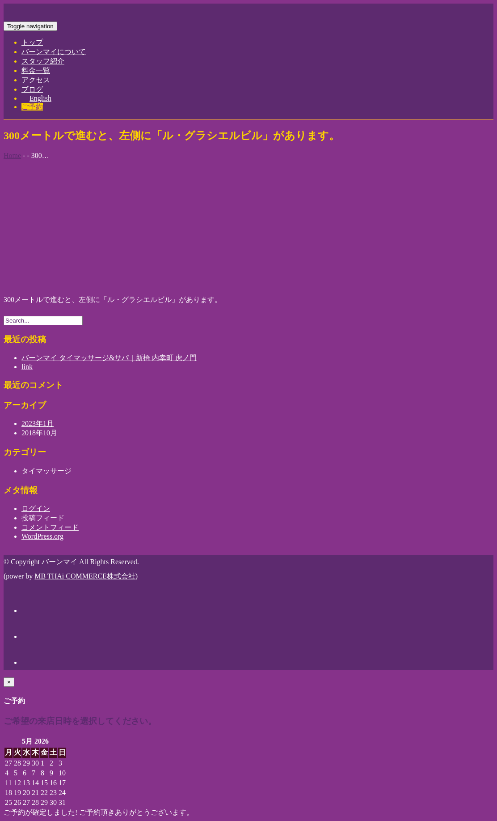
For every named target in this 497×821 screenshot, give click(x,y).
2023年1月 (37, 423)
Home (12, 155)
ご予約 (32, 107)
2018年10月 (39, 433)
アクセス (35, 80)
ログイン (35, 508)
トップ (32, 42)
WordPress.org (42, 536)
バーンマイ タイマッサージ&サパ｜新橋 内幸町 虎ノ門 (109, 358)
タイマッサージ (46, 471)
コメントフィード (50, 527)
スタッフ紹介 (42, 61)
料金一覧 (35, 70)
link (27, 366)
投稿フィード (42, 518)
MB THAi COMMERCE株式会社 (84, 576)
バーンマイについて (53, 51)
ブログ (32, 89)
